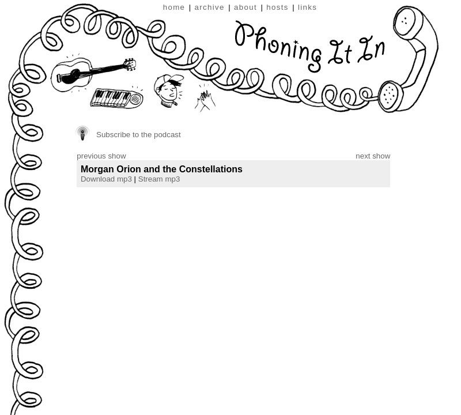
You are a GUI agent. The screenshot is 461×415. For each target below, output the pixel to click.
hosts (277, 7)
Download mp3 (106, 179)
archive (210, 7)
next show (373, 156)
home (174, 7)
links (307, 7)
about (245, 7)
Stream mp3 (159, 179)
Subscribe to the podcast (138, 134)
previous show (101, 156)
